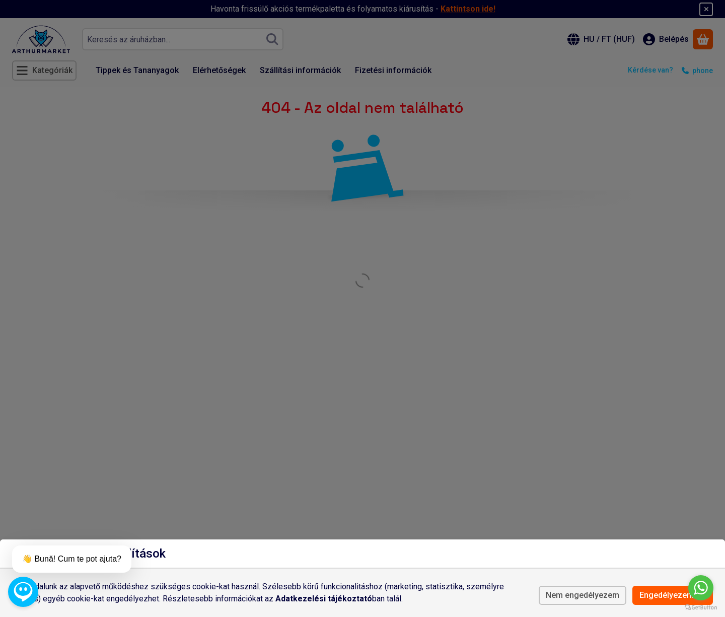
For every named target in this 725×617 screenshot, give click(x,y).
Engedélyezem (672, 595)
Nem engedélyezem (582, 595)
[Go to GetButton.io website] (701, 607)
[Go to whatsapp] (700, 587)
